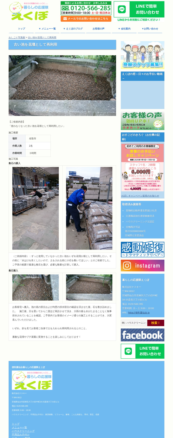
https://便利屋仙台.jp (139, 312)
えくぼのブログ (72, 409)
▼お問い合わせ (150, 28)
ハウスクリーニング (74, 374)
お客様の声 (98, 28)
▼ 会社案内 (124, 28)
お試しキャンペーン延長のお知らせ (140, 195)
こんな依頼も (70, 384)
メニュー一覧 (70, 370)
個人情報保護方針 (73, 402)
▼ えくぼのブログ (73, 28)
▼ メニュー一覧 (47, 28)
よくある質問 (70, 416)
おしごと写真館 (17, 37)
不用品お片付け (72, 377)
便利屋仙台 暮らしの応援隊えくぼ (85, 435)
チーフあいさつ (72, 406)
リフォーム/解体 (72, 381)
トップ (21, 28)
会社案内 (68, 398)
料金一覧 (68, 395)
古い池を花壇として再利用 (42, 37)
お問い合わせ (70, 413)
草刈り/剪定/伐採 (72, 388)
